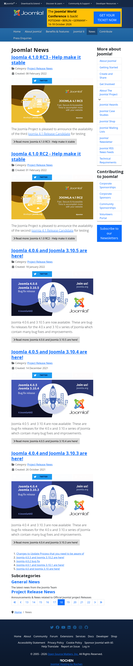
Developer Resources (106, 3)
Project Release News (39, 68)
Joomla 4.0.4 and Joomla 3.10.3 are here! (49, 456)
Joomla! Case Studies (107, 113)
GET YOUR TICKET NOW (107, 17)
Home (17, 31)
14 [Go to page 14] (33, 602)
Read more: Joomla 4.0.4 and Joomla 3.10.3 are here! (45, 542)
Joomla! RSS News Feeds (107, 150)
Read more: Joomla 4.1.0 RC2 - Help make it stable (44, 238)
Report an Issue (70, 646)
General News (25, 582)
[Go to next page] (95, 602)
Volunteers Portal (106, 216)
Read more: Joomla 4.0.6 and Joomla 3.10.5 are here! (45, 339)
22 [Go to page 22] (88, 602)
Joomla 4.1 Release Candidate (49, 134)
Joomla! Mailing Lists (109, 129)
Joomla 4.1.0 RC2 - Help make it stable (46, 156)
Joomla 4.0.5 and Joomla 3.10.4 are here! (49, 354)
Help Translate (50, 646)
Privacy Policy (56, 642)
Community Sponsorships (108, 206)
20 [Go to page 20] (75, 602)
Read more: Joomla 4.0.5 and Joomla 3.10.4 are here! (45, 441)
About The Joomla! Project (109, 92)
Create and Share (106, 75)
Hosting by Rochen (66, 664)
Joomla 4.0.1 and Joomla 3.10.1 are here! (40, 565)
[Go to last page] (101, 602)
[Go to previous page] (21, 602)
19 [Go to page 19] (68, 602)
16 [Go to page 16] (47, 602)
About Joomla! (33, 31)
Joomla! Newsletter (106, 140)
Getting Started (109, 67)
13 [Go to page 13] (27, 602)
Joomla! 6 (78, 31)
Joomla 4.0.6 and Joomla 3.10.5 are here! (49, 253)
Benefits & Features (57, 31)
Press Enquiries (22, 38)
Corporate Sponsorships (108, 185)
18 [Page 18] (61, 602)
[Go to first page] (14, 602)
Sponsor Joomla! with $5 (98, 642)
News (92, 31)
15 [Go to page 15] (40, 602)
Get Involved (107, 84)
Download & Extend (30, 3)
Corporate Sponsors (106, 195)
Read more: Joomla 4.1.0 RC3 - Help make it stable (44, 141)
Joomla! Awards (109, 104)
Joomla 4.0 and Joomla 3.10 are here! (38, 569)
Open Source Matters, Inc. (63, 654)
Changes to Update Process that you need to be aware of (50, 553)
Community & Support (79, 3)
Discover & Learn (54, 3)
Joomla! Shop (107, 121)
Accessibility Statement (31, 642)
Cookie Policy (74, 642)
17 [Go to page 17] (54, 602)
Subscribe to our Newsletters (109, 233)
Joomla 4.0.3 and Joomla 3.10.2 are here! (40, 557)
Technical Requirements (108, 160)
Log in (86, 646)
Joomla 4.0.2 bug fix (28, 561)
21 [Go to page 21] (81, 602)
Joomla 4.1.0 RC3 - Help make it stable (46, 60)
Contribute (106, 31)
